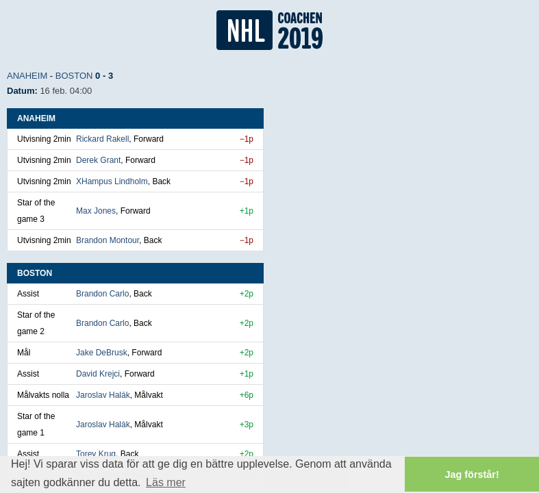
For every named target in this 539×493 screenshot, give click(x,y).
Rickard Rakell (102, 139)
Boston (74, 76)
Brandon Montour (107, 240)
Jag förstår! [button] (472, 474)
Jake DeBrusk (101, 352)
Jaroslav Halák (103, 395)
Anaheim (27, 76)
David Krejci (98, 374)
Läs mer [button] (166, 482)
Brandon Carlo (102, 294)
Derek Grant (98, 160)
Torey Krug (96, 454)
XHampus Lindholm (112, 181)
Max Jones (96, 211)
